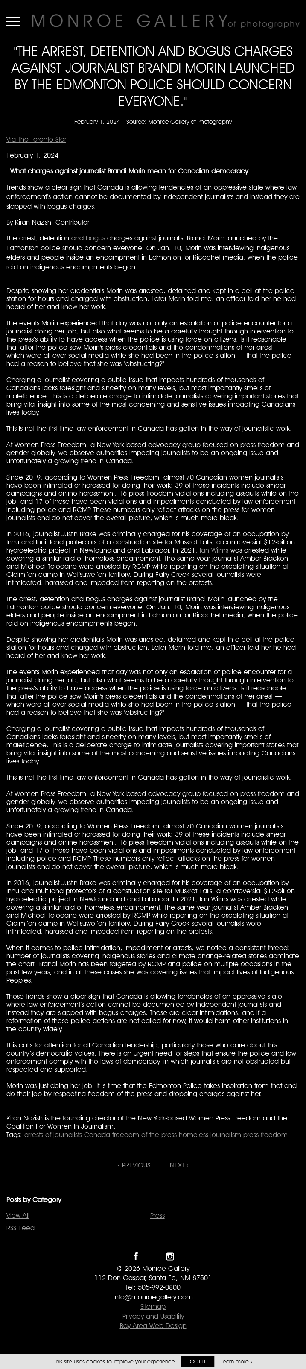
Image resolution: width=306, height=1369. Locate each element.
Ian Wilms (214, 550)
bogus (95, 238)
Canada (97, 1135)
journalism (225, 1135)
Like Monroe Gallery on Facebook (135, 1256)
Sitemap (153, 1306)
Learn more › (236, 1361)
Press (157, 1215)
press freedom (265, 1135)
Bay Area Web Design (153, 1326)
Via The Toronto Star (36, 139)
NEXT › (179, 1165)
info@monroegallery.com (153, 1297)
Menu (13, 21)
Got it (198, 1361)
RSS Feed (20, 1228)
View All (17, 1215)
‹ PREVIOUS (134, 1165)
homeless (193, 1135)
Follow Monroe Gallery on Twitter (153, 1256)
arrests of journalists (53, 1135)
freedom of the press (144, 1135)
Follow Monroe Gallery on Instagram (170, 1256)
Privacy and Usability (153, 1316)
